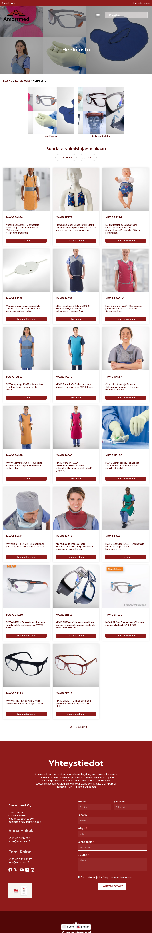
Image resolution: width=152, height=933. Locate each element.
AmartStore (8, 3)
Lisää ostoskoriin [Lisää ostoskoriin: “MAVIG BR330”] (76, 635)
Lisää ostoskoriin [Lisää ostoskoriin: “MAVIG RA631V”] (125, 319)
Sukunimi (120, 801)
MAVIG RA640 (64, 377)
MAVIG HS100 (113, 455)
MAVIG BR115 (14, 693)
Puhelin (82, 815)
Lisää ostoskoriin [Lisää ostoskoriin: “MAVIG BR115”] (26, 714)
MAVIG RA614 (64, 536)
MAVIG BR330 (64, 615)
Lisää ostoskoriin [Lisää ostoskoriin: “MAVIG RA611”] (26, 557)
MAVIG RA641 (113, 536)
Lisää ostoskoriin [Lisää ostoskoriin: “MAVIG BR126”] (125, 635)
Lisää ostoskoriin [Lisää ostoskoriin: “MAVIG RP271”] (76, 240)
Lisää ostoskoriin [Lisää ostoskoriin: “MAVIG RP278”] (26, 319)
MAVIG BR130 (14, 615)
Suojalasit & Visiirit (101, 136)
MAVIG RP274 (113, 217)
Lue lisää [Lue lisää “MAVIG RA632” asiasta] (26, 397)
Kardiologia (22, 81)
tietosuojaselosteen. (122, 877)
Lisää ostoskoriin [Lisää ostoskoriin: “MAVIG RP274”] (125, 240)
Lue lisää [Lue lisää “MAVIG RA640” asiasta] (76, 397)
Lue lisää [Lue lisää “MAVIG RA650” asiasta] (26, 478)
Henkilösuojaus (51, 136)
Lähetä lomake (112, 886)
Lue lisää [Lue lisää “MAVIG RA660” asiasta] (76, 478)
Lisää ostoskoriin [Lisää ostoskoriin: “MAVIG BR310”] (76, 714)
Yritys (81, 828)
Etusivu (7, 81)
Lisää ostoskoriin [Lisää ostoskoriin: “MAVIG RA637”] (125, 397)
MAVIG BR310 (64, 693)
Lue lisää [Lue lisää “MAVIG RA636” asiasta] (26, 240)
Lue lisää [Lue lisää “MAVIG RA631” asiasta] (76, 319)
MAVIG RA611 (14, 536)
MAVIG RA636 (14, 217)
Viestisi (82, 855)
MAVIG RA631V (114, 298)
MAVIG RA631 (64, 298)
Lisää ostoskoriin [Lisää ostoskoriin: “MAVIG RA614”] (76, 557)
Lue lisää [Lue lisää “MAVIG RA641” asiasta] (126, 557)
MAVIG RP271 (64, 217)
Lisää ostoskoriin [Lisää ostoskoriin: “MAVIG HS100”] (125, 478)
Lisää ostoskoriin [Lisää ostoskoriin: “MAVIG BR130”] (26, 635)
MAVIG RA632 (14, 377)
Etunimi (82, 801)
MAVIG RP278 (14, 298)
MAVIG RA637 (113, 377)
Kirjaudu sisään (141, 3)
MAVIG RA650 (14, 455)
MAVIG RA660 (64, 455)
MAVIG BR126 (113, 615)
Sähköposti (85, 841)
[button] (97, 15)
